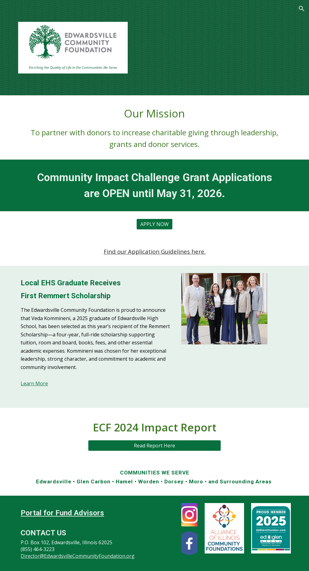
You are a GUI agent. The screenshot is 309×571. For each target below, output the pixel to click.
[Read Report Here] (154, 445)
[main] (154, 127)
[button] (301, 8)
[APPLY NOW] (154, 224)
